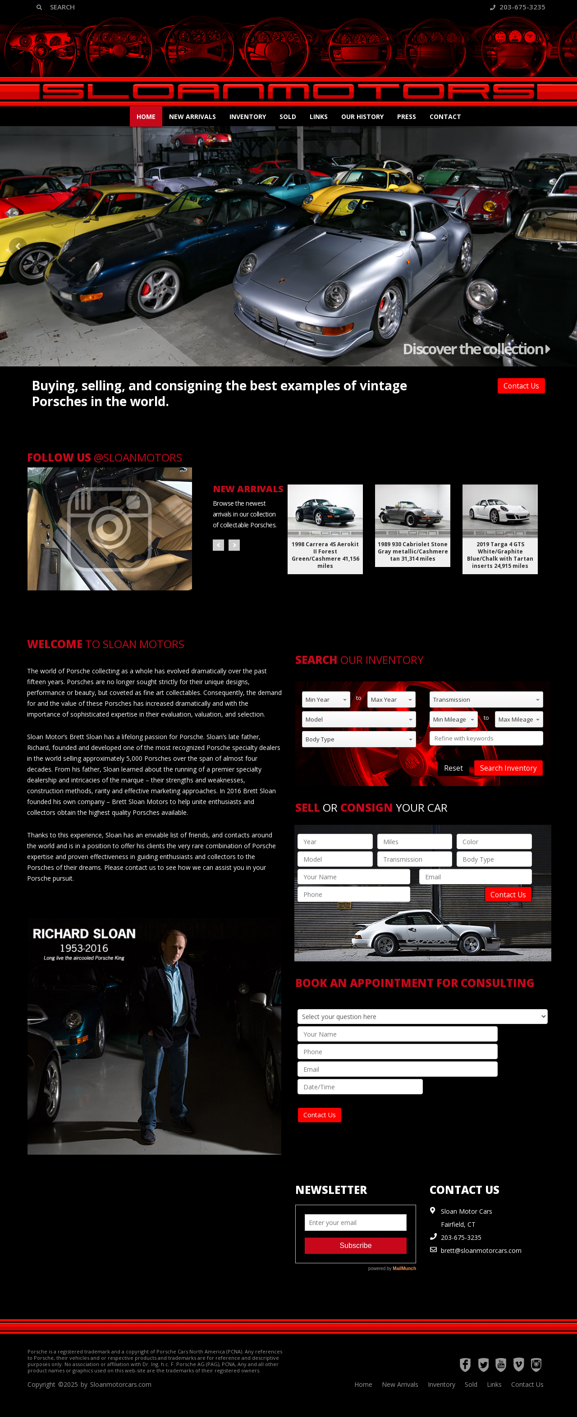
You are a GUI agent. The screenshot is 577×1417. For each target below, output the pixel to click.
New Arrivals (192, 116)
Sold (287, 116)
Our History (362, 116)
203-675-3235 (517, 6)
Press (406, 116)
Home (146, 116)
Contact (445, 116)
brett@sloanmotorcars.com (481, 1250)
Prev (218, 545)
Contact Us (521, 386)
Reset (453, 768)
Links (319, 116)
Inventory (247, 116)
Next (234, 545)
